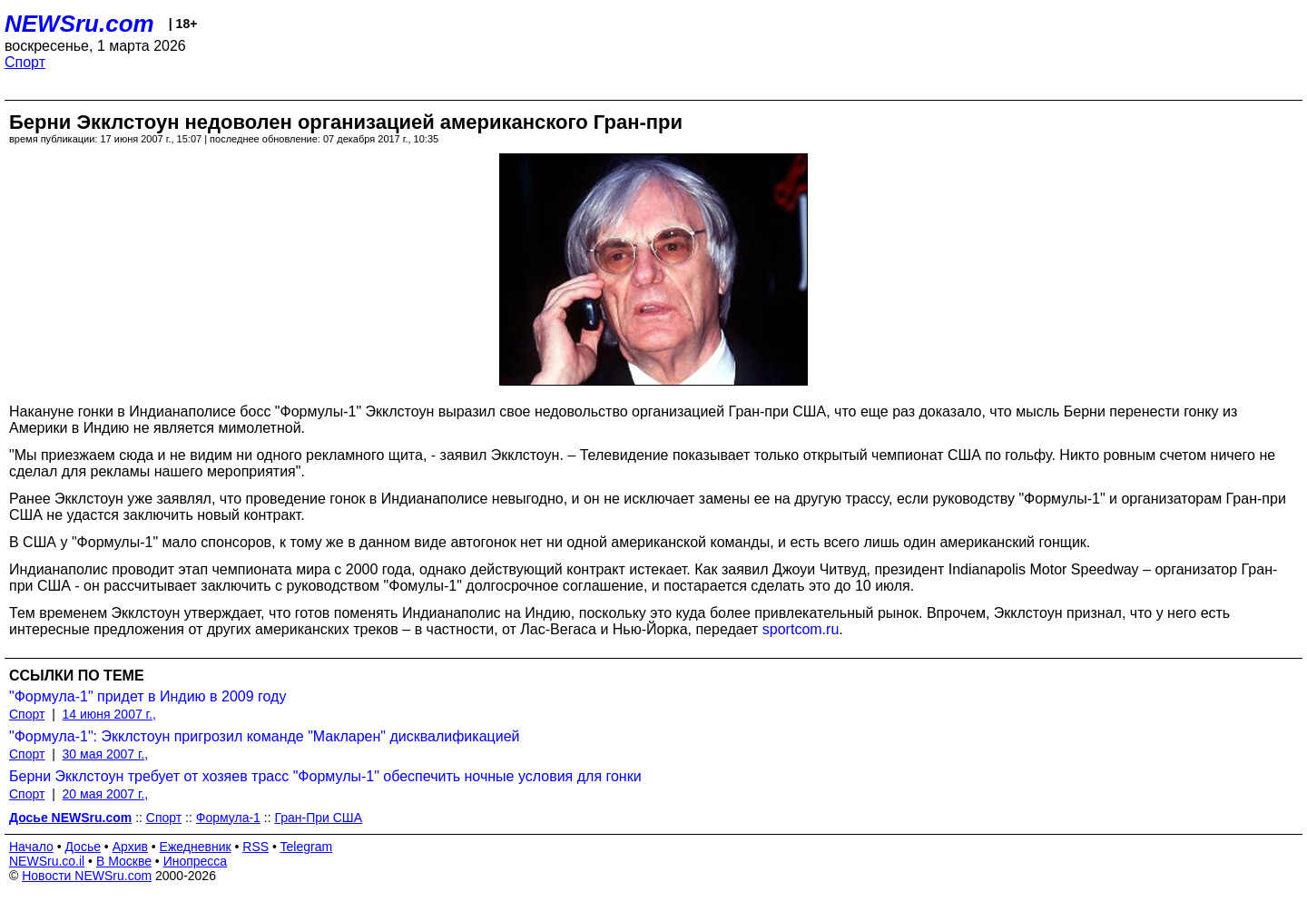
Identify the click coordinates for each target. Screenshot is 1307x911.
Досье (82, 846)
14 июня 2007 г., (109, 714)
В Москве (124, 861)
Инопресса (195, 861)
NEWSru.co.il (46, 861)
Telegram (306, 846)
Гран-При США (318, 817)
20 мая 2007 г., (106, 794)
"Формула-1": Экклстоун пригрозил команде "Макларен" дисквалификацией (264, 736)
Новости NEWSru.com (87, 875)
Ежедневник (195, 846)
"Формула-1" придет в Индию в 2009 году (147, 696)
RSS (255, 846)
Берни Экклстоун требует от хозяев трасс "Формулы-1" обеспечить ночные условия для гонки (325, 776)
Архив (130, 846)
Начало (31, 846)
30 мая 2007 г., (106, 754)
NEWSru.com (79, 23)
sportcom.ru (800, 629)
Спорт (25, 62)
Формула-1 (228, 817)
